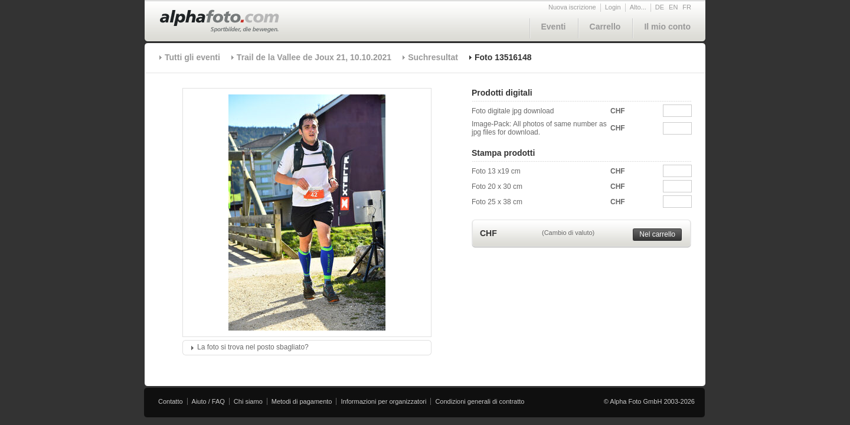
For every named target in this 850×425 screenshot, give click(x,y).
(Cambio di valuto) (568, 232)
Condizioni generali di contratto (479, 401)
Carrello (605, 26)
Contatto (170, 401)
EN (673, 7)
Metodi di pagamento (302, 401)
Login (613, 7)
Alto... (638, 7)
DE (659, 7)
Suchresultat (433, 57)
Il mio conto (667, 26)
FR (686, 7)
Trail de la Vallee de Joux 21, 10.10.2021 (314, 57)
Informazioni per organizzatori (383, 401)
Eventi (553, 26)
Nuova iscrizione (572, 7)
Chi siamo (248, 401)
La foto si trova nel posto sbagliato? (253, 347)
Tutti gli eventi (192, 57)
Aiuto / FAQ (208, 401)
